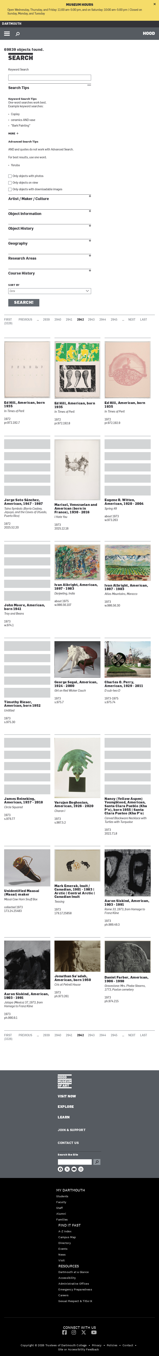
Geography (18, 243)
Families (62, 1219)
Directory (64, 1243)
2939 (46, 319)
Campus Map (67, 1237)
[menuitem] (79, 1204)
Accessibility (67, 1278)
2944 (102, 319)
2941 (69, 319)
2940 (57, 319)
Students (62, 1196)
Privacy (97, 1345)
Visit (61, 1260)
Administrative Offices (73, 1283)
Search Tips (18, 88)
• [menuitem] (89, 1345)
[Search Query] (75, 1162)
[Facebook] (64, 1332)
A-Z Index (64, 1231)
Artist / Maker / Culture (28, 199)
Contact (128, 1345)
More (11, 134)
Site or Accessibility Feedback (78, 1349)
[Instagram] (74, 1332)
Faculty (61, 1202)
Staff (59, 1208)
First (8, 319)
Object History (21, 228)
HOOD (149, 33)
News (62, 1254)
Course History (21, 273)
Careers (63, 1295)
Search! (24, 303)
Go (96, 1162)
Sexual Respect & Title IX (75, 1301)
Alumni (61, 1214)
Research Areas (22, 258)
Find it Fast (69, 1225)
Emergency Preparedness (75, 1289)
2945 (114, 319)
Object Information (24, 214)
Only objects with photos (28, 176)
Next (131, 319)
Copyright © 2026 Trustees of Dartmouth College (54, 1345)
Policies (112, 1345)
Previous (25, 319)
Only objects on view (25, 182)
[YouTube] (94, 1332)
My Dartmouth (70, 1190)
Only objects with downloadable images (37, 189)
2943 (91, 319)
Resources (68, 1266)
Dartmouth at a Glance (73, 1272)
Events (62, 1249)
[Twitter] (83, 1332)
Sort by (14, 285)
